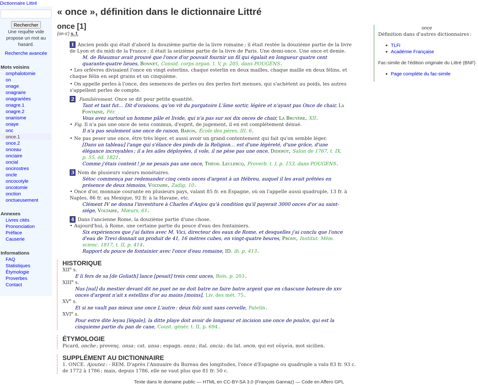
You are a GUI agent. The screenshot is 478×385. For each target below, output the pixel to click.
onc (9, 130)
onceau (13, 149)
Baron (188, 131)
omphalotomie (21, 73)
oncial (12, 162)
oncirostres (17, 168)
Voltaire (158, 185)
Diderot (280, 151)
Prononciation (20, 226)
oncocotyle (17, 181)
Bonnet (149, 63)
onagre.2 (15, 111)
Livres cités (17, 220)
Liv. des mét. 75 (224, 295)
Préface (14, 232)
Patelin (257, 308)
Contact (14, 284)
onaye (12, 124)
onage (12, 86)
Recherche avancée (26, 53)
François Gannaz (274, 381)
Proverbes (16, 278)
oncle (11, 174)
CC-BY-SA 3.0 (238, 381)
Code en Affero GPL (322, 381)
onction (13, 193)
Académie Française (412, 51)
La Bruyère (292, 118)
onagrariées (18, 98)
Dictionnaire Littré (18, 3)
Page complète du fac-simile (420, 73)
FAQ (10, 259)
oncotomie (17, 187)
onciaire (14, 155)
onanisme (16, 117)
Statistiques (18, 265)
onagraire (16, 92)
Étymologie (17, 272)
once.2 (13, 143)
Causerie (15, 239)
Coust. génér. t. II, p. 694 (187, 327)
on (8, 79)
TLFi (395, 45)
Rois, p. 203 (230, 276)
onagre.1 (15, 105)
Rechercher (26, 25)
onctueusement (22, 200)
